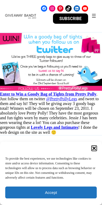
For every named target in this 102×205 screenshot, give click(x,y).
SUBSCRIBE (70, 18)
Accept (51, 192)
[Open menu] (94, 16)
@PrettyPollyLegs (61, 99)
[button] (94, 148)
